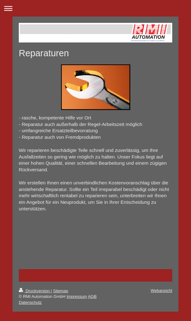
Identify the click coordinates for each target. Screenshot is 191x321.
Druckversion (35, 290)
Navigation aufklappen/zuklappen (95, 8)
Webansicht (161, 290)
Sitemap (60, 290)
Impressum (77, 296)
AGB (92, 296)
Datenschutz (30, 302)
